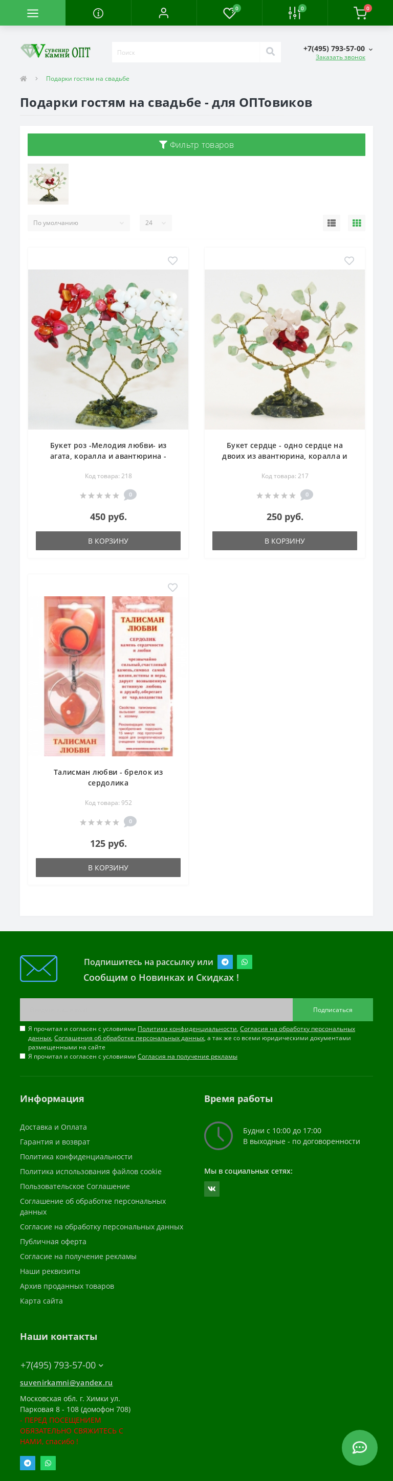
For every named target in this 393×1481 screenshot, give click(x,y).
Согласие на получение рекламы (78, 1256)
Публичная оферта (53, 1241)
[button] (163, 13)
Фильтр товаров (196, 144)
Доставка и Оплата (53, 1127)
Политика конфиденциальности (76, 1156)
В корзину (108, 541)
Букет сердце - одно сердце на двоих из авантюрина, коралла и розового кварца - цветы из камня (285, 456)
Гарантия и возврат (55, 1142)
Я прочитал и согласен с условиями (132, 1056)
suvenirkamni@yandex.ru (66, 1382)
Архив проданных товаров (67, 1286)
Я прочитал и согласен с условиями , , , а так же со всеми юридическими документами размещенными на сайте (191, 1037)
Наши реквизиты (50, 1271)
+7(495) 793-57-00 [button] (61, 1365)
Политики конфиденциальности (187, 1028)
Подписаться (333, 1009)
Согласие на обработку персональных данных (101, 1226)
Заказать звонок (340, 57)
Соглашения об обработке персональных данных (129, 1038)
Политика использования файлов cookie (91, 1171)
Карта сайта (41, 1301)
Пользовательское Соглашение (75, 1186)
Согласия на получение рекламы (187, 1056)
